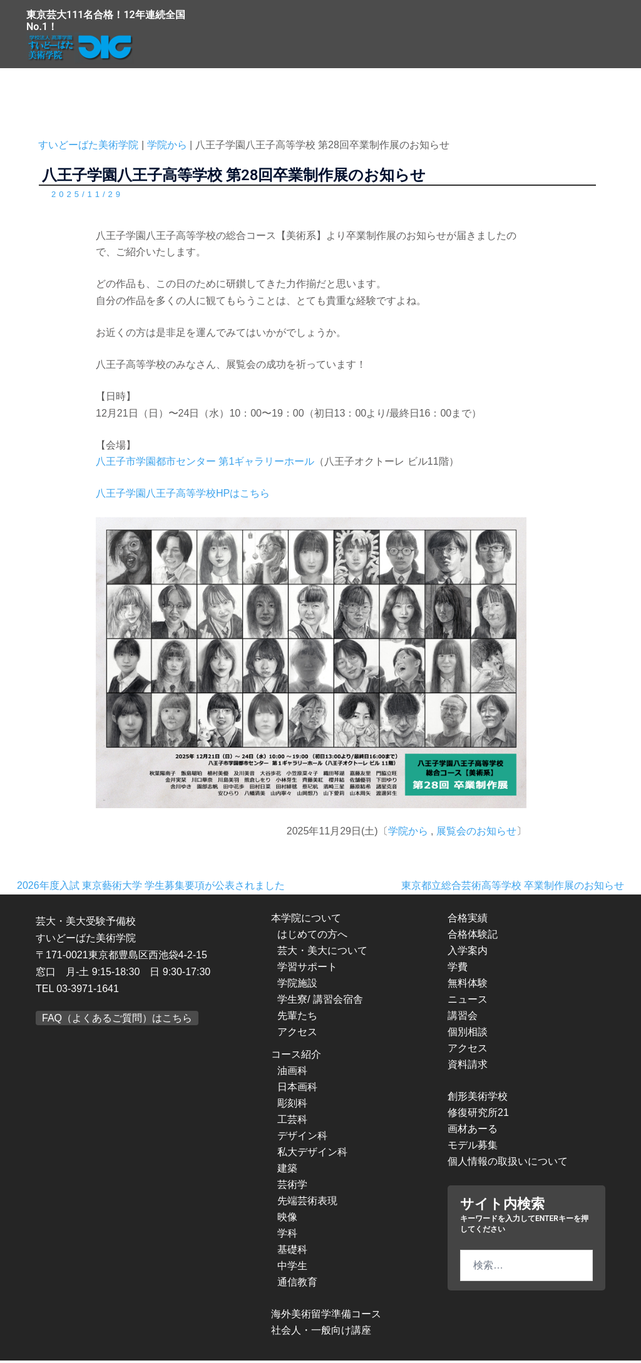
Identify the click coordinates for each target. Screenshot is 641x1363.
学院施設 (297, 985)
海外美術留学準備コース (326, 1316)
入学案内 (468, 953)
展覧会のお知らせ (476, 833)
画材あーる (473, 1131)
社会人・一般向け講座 (321, 1332)
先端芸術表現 (307, 1203)
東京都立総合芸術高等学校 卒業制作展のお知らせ (512, 888)
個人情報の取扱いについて (508, 1163)
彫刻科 (292, 1105)
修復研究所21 (478, 1115)
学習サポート (307, 969)
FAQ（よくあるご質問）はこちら (117, 1020)
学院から (408, 833)
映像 (287, 1219)
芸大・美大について (322, 953)
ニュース (468, 1001)
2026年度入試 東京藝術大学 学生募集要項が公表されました (151, 888)
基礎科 (292, 1252)
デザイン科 (302, 1138)
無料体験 (468, 985)
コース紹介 (296, 1056)
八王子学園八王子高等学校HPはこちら (183, 495)
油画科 (292, 1073)
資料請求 (468, 1067)
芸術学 (292, 1187)
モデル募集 (473, 1147)
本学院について (306, 920)
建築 (287, 1170)
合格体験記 (473, 936)
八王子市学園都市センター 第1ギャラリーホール (205, 464)
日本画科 (297, 1089)
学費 (458, 969)
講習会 (463, 1018)
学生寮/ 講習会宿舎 (320, 1001)
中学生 (292, 1268)
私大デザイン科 (312, 1154)
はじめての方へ (312, 936)
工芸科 (292, 1122)
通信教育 (297, 1284)
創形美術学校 (478, 1098)
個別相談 (468, 1034)
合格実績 (468, 920)
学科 (287, 1235)
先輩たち (297, 1018)
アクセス (297, 1034)
